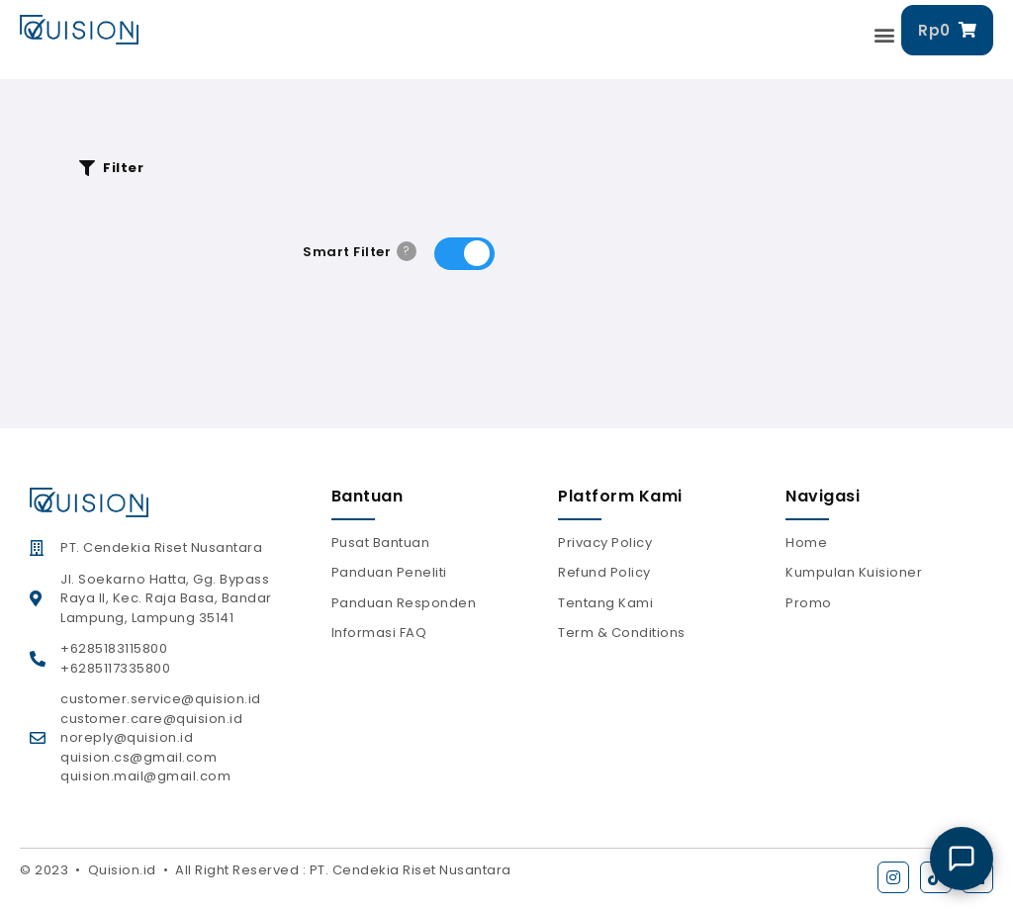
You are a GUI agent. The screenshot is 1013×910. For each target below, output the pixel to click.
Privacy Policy (605, 542)
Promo (808, 602)
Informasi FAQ (379, 632)
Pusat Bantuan (380, 542)
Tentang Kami (605, 602)
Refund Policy (604, 572)
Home (806, 542)
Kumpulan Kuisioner (853, 572)
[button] (885, 35)
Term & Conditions (622, 632)
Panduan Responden (404, 602)
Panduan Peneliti (389, 572)
